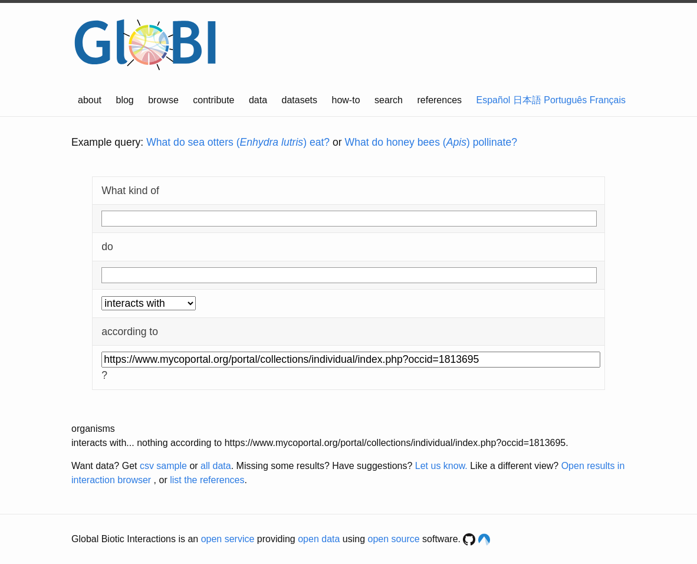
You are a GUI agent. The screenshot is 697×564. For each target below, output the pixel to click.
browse (163, 100)
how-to (346, 100)
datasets (299, 100)
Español (493, 100)
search (388, 100)
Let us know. (441, 466)
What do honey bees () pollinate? (431, 142)
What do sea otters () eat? (238, 142)
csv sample (163, 466)
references (439, 100)
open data (319, 539)
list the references (207, 480)
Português (565, 100)
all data (215, 466)
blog (125, 100)
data (258, 100)
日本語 (527, 100)
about (89, 100)
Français (608, 100)
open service (228, 539)
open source (394, 539)
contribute (213, 100)
